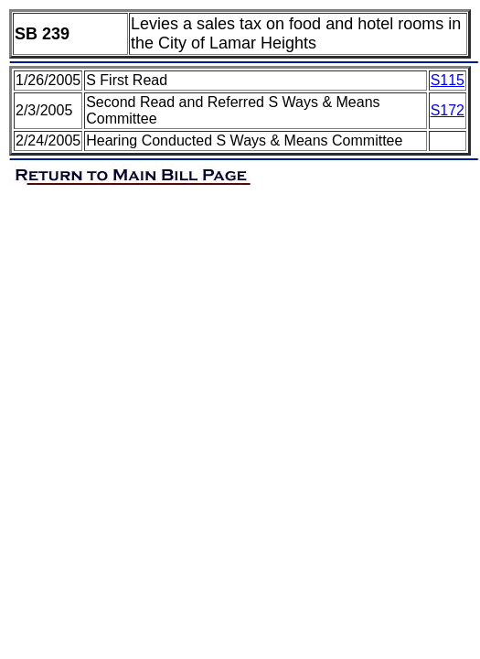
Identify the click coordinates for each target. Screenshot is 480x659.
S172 (447, 110)
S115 (447, 80)
